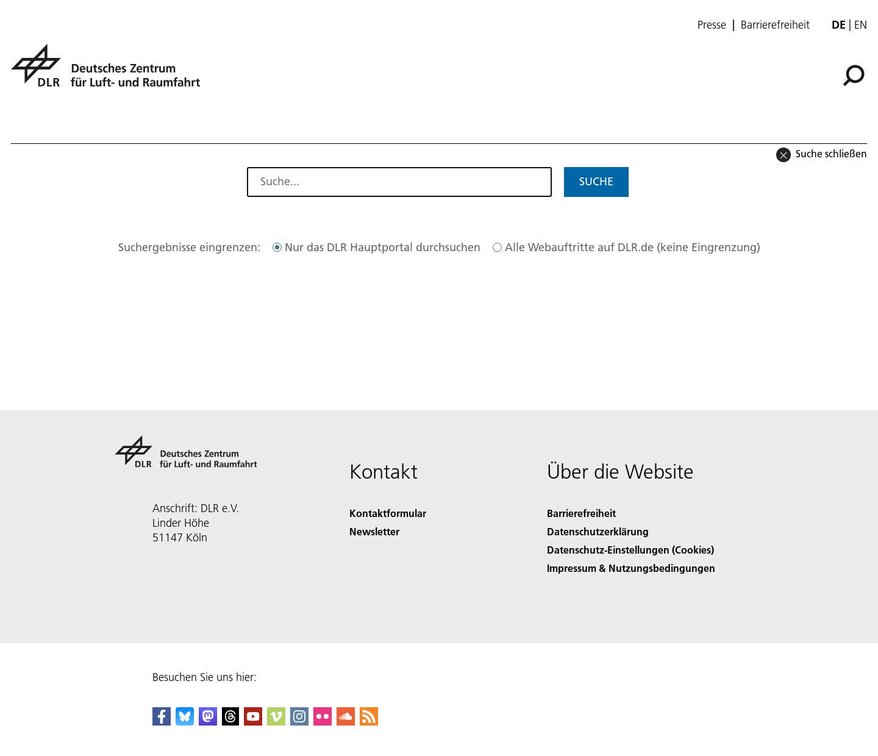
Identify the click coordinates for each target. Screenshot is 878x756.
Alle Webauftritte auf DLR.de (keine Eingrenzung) (632, 247)
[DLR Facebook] (161, 722)
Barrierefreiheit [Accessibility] (581, 513)
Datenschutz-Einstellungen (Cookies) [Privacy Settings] (630, 549)
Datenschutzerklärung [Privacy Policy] (598, 531)
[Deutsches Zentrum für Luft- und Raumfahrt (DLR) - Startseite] (110, 72)
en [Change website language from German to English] (860, 25)
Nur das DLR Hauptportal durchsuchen (382, 247)
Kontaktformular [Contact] (387, 513)
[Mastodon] (208, 722)
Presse (712, 25)
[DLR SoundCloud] (346, 722)
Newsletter (374, 531)
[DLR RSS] (369, 722)
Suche (596, 181)
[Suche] (854, 76)
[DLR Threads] (230, 722)
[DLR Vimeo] (276, 722)
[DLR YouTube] (253, 722)
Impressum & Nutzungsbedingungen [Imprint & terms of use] (631, 568)
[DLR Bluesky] (185, 722)
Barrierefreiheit (775, 25)
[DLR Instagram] (299, 722)
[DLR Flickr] (322, 722)
